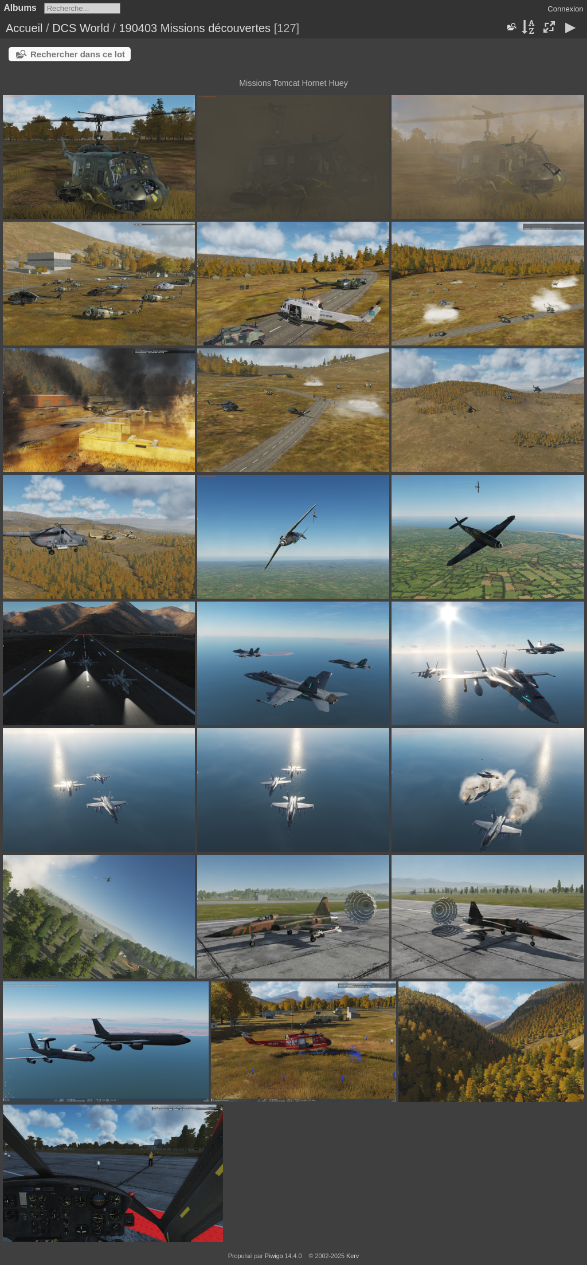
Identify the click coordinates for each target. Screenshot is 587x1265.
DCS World (80, 28)
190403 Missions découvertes (195, 28)
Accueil (24, 28)
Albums (20, 8)
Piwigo (274, 1255)
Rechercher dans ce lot (77, 54)
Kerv (352, 1255)
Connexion (565, 9)
